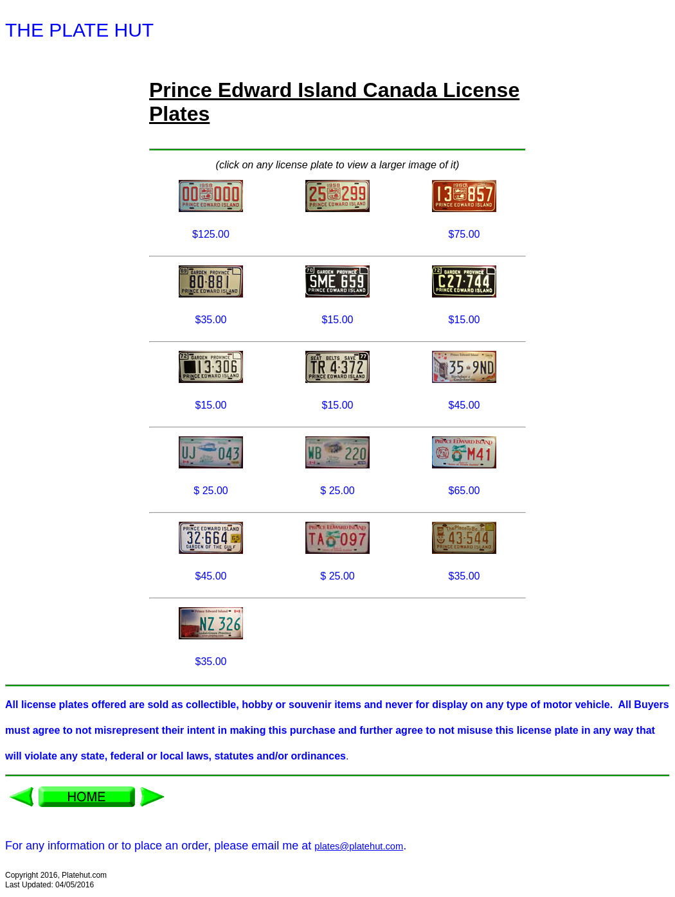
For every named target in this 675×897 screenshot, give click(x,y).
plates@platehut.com (358, 846)
